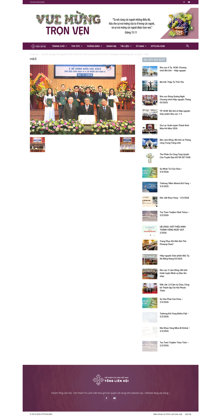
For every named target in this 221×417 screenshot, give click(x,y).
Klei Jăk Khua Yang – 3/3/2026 (174, 198)
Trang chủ (34, 54)
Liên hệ (188, 414)
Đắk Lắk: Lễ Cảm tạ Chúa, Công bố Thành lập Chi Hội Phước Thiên (174, 287)
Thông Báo (94, 46)
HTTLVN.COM (158, 46)
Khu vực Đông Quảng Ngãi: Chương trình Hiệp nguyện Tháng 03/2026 (175, 99)
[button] (187, 46)
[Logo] (40, 46)
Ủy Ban (141, 46)
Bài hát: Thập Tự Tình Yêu (172, 82)
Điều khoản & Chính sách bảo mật (167, 414)
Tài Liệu (126, 46)
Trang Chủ (59, 46)
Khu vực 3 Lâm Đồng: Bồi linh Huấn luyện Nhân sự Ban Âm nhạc (173, 273)
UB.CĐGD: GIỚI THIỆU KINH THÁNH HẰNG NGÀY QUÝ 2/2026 (173, 230)
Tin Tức (76, 46)
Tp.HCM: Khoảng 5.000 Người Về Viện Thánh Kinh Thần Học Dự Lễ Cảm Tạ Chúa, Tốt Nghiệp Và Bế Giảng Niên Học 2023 (91, 54)
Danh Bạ (111, 46)
